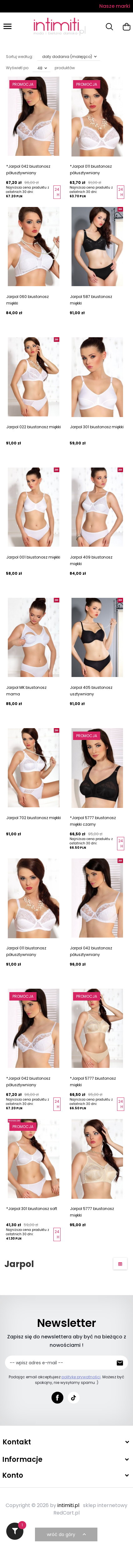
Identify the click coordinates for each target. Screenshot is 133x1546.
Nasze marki (114, 6)
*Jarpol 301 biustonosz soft (31, 1208)
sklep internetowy (105, 1505)
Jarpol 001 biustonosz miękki (33, 557)
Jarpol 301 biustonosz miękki (97, 427)
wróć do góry (67, 1534)
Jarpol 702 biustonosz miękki (33, 817)
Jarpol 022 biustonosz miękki (33, 427)
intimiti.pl (68, 1505)
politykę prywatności (81, 1377)
